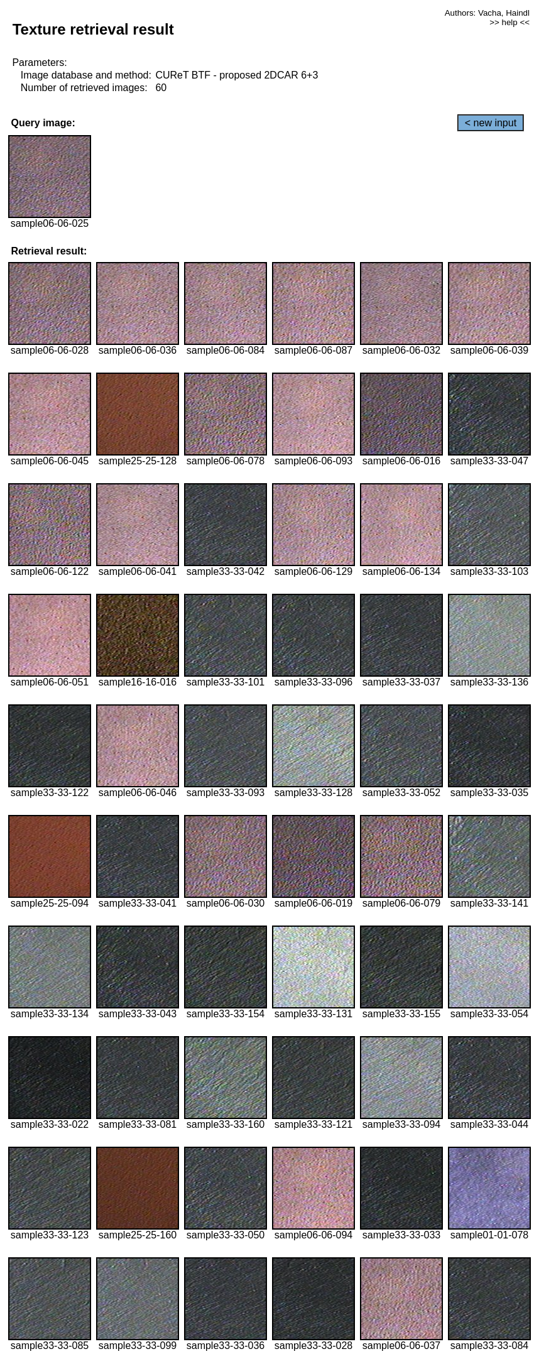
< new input (490, 122)
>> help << (509, 22)
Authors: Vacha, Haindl (487, 13)
